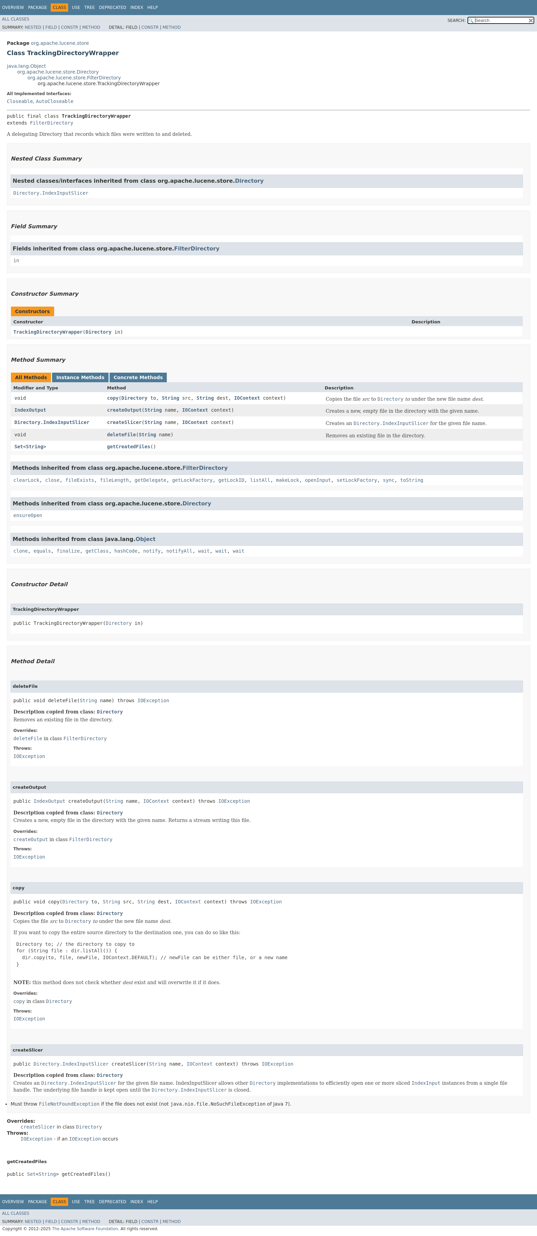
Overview (13, 7)
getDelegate (150, 480)
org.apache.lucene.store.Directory (58, 72)
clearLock (26, 480)
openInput (318, 480)
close (52, 480)
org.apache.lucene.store (60, 43)
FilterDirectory (51, 123)
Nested (33, 27)
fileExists (79, 480)
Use (76, 7)
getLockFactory (192, 480)
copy (112, 398)
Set (18, 446)
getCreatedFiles (128, 446)
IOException (153, 700)
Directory (249, 181)
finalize (68, 551)
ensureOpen (27, 515)
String (170, 398)
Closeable (20, 101)
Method (91, 27)
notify (152, 551)
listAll (260, 480)
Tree (89, 7)
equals (42, 551)
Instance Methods (80, 377)
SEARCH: (457, 20)
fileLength (114, 480)
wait (204, 551)
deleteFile (121, 434)
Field (51, 27)
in (16, 260)
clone (20, 551)
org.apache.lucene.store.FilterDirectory (74, 77)
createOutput (124, 410)
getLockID (231, 480)
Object (146, 539)
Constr (69, 27)
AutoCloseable (55, 101)
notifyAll (179, 551)
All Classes (15, 19)
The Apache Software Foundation (85, 1228)
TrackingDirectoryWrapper (48, 332)
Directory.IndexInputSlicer (50, 193)
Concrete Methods (138, 377)
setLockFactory (357, 480)
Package (37, 7)
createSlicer (124, 422)
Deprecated (112, 7)
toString (411, 480)
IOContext (247, 398)
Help (152, 7)
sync (389, 480)
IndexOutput (30, 410)
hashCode (125, 551)
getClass (97, 551)
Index (136, 7)
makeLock (287, 480)
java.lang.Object (26, 66)
